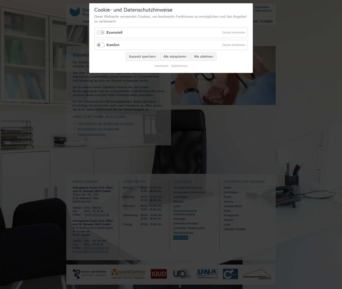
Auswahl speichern (142, 56)
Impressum (161, 66)
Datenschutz (179, 66)
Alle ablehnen (203, 56)
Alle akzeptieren (174, 56)
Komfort (113, 45)
